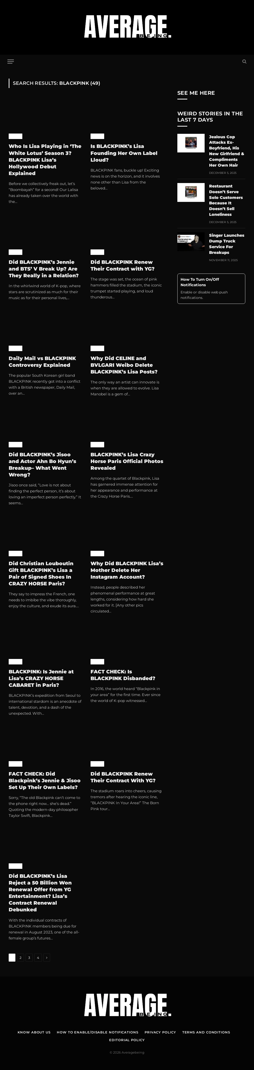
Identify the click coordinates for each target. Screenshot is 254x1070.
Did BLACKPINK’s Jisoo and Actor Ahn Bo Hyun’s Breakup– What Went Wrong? (42, 465)
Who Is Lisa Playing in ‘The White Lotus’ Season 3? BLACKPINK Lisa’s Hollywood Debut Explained (45, 159)
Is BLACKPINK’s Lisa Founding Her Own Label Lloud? (124, 153)
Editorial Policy (127, 1040)
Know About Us (34, 1032)
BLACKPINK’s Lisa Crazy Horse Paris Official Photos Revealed (127, 461)
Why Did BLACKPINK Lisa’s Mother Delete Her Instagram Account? (127, 570)
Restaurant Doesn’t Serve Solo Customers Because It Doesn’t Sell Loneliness (226, 200)
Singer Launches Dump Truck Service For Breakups (226, 244)
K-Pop (15, 136)
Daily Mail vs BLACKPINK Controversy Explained (42, 361)
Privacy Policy (160, 1032)
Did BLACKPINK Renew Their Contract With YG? (123, 777)
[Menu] (10, 61)
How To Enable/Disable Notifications (97, 1032)
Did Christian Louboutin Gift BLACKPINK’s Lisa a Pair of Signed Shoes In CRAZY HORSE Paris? (41, 573)
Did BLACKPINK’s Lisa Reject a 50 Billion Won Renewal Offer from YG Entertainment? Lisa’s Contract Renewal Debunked (40, 893)
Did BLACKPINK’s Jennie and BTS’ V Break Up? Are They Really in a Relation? (44, 269)
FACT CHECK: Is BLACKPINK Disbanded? (123, 675)
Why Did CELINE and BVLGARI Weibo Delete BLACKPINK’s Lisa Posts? (124, 365)
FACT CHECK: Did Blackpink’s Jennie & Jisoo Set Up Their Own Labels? (45, 780)
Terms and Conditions (206, 1032)
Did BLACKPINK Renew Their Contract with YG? (123, 265)
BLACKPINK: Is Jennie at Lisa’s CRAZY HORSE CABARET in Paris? (41, 678)
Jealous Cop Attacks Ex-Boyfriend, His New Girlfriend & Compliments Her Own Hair (226, 151)
